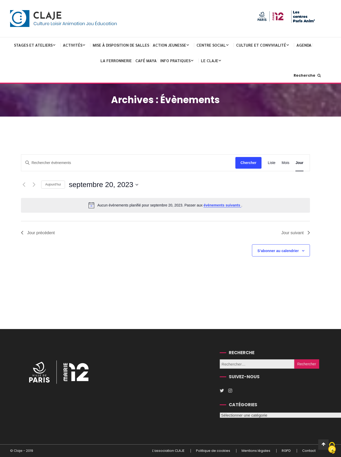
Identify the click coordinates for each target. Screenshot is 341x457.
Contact (309, 451)
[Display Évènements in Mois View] (285, 163)
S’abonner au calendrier (278, 251)
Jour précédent (38, 233)
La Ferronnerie (116, 60)
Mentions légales (256, 451)
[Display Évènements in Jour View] (299, 163)
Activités (72, 44)
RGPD (286, 451)
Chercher (248, 163)
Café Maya (146, 60)
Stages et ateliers (33, 44)
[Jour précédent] (24, 185)
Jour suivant (295, 233)
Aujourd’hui (53, 184)
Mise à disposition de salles (121, 44)
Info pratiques (175, 60)
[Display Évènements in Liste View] (271, 163)
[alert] (165, 205)
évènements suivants (222, 205)
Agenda (303, 44)
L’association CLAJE (168, 451)
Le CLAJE (209, 60)
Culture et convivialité (261, 44)
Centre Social (211, 44)
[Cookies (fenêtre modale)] (332, 448)
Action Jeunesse (169, 44)
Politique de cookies (213, 451)
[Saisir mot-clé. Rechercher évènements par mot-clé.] (128, 163)
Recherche (307, 75)
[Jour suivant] (34, 185)
